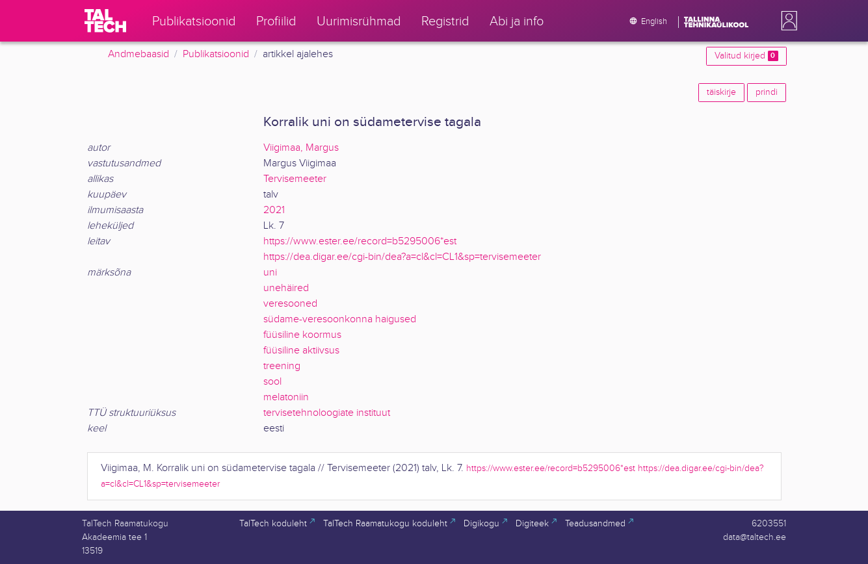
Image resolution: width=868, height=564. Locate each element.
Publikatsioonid (216, 54)
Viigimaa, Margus (301, 148)
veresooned (290, 304)
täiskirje (721, 92)
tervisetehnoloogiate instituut (326, 413)
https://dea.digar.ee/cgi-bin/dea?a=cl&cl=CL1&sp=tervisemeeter (402, 257)
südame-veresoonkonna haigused (339, 319)
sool (272, 382)
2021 (274, 210)
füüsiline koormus (302, 335)
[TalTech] (105, 20)
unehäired (286, 288)
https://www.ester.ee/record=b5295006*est (359, 241)
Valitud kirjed (746, 56)
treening (281, 366)
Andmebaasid (138, 54)
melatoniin (286, 397)
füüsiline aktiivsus (301, 350)
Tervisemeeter (294, 179)
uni (270, 272)
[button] (786, 21)
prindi (767, 92)
